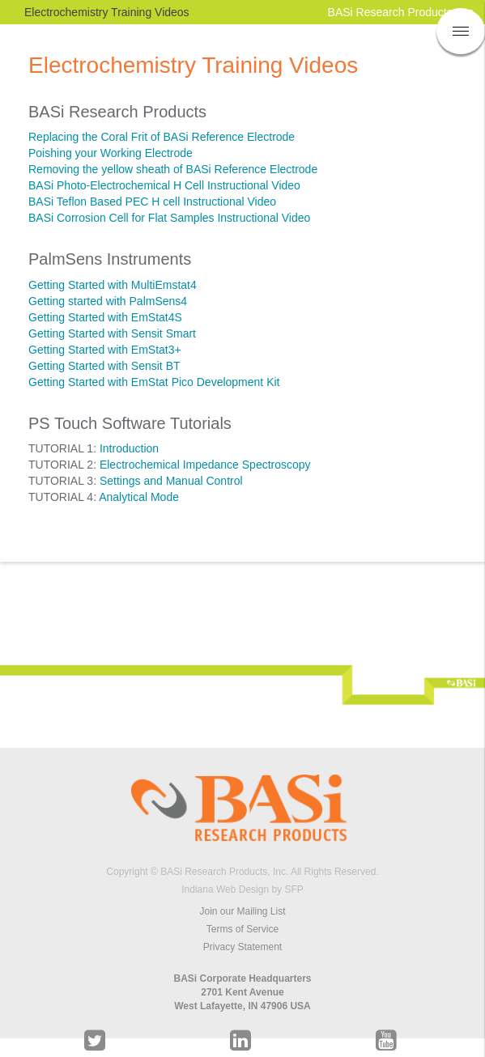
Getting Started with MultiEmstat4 (112, 284)
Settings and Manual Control (171, 480)
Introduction (129, 448)
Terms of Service (242, 929)
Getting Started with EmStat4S (105, 317)
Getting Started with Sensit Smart (112, 333)
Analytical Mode (139, 496)
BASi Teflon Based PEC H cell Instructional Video (152, 201)
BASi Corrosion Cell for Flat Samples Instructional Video (169, 217)
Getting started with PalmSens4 (107, 301)
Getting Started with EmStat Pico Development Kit (153, 382)
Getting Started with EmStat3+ (104, 349)
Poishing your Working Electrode (110, 152)
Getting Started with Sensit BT (104, 365)
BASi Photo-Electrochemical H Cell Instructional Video (164, 185)
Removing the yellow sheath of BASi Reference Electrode (172, 169)
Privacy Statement (242, 947)
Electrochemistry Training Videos (106, 12)
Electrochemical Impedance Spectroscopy (205, 464)
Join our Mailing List (242, 911)
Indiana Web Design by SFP (242, 889)
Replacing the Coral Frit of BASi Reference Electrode (161, 136)
